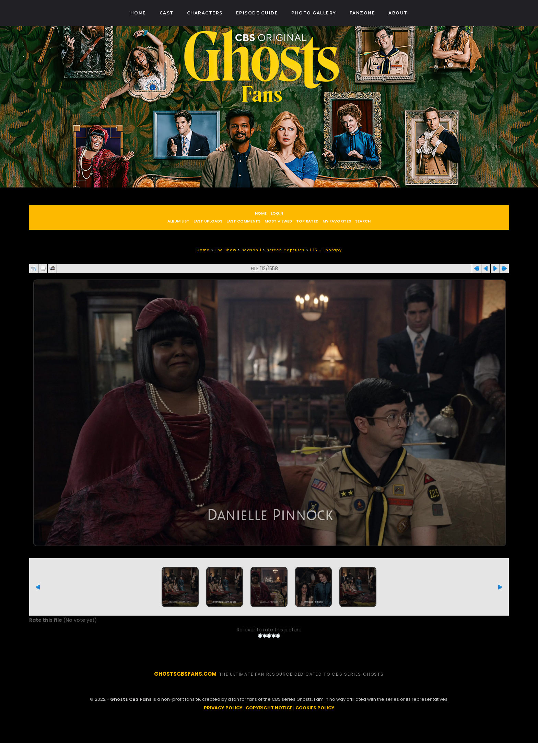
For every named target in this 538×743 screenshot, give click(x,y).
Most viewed (278, 221)
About (398, 12)
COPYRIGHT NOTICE (269, 727)
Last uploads (208, 221)
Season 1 (251, 250)
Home (138, 12)
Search (363, 221)
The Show (225, 250)
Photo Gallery (313, 12)
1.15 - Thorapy (326, 250)
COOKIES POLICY (315, 727)
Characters (205, 12)
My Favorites (337, 221)
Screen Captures (286, 250)
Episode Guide (257, 12)
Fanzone (362, 12)
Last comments (243, 221)
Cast (167, 12)
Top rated (307, 221)
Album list (178, 221)
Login (277, 213)
